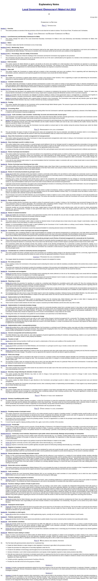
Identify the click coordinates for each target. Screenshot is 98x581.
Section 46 (4, 365)
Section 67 (4, 517)
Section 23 (4, 152)
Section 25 (4, 172)
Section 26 (4, 188)
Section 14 (8, 98)
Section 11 (4, 81)
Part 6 (36, 540)
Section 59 (4, 453)
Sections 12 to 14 (6, 89)
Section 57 (8, 444)
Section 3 (3, 42)
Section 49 (4, 387)
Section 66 (4, 512)
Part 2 (30, 33)
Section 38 (4, 305)
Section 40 (4, 325)
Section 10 (4, 75)
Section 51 (4, 411)
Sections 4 (4, 47)
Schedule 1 (49, 565)
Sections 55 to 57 (6, 433)
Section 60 (4, 465)
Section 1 (3, 28)
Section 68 (4, 521)
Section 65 (4, 504)
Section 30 (4, 230)
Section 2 (3, 36)
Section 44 (4, 348)
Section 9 (3, 69)
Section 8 (3, 62)
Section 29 (4, 219)
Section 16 (4, 108)
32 (11, 238)
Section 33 (4, 250)
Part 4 (37, 395)
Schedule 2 (49, 573)
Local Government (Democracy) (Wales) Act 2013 (49, 9)
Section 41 (4, 333)
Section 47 (4, 372)
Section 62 (4, 477)
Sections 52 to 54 (6, 424)
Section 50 (4, 398)
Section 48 (4, 378)
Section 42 (4, 339)
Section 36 (4, 281)
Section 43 (4, 343)
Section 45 (4, 354)
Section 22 (4, 142)
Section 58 (4, 447)
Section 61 (4, 471)
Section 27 (4, 200)
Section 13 (8, 95)
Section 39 (4, 316)
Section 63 (4, 483)
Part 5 (36, 408)
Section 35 (4, 271)
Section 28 (4, 212)
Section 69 (4, 532)
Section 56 (8, 442)
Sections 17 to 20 (6, 114)
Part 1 (44, 25)
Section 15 (4, 102)
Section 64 (4, 497)
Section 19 (8, 120)
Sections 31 (4, 238)
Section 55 (8, 435)
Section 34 (4, 262)
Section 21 (4, 136)
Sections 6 (4, 53)
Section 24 (4, 164)
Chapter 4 (36, 257)
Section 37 (4, 297)
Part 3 (36, 129)
